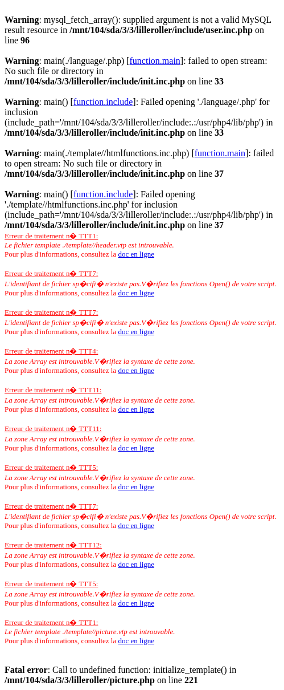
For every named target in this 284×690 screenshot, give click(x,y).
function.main (155, 61)
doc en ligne (136, 254)
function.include (103, 102)
